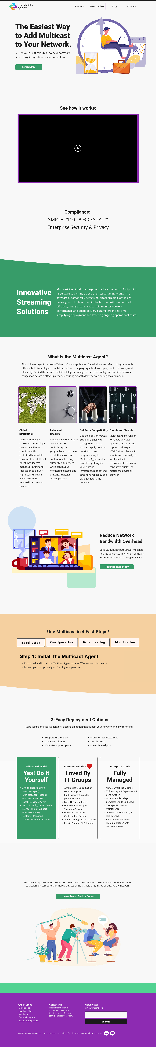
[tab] (31, 642)
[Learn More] (28, 67)
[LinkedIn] (106, 1033)
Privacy (29, 1020)
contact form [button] (63, 1013)
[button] (78, 896)
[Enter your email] (105, 1015)
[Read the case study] (117, 566)
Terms (22, 1020)
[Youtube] (112, 1033)
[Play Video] (77, 148)
